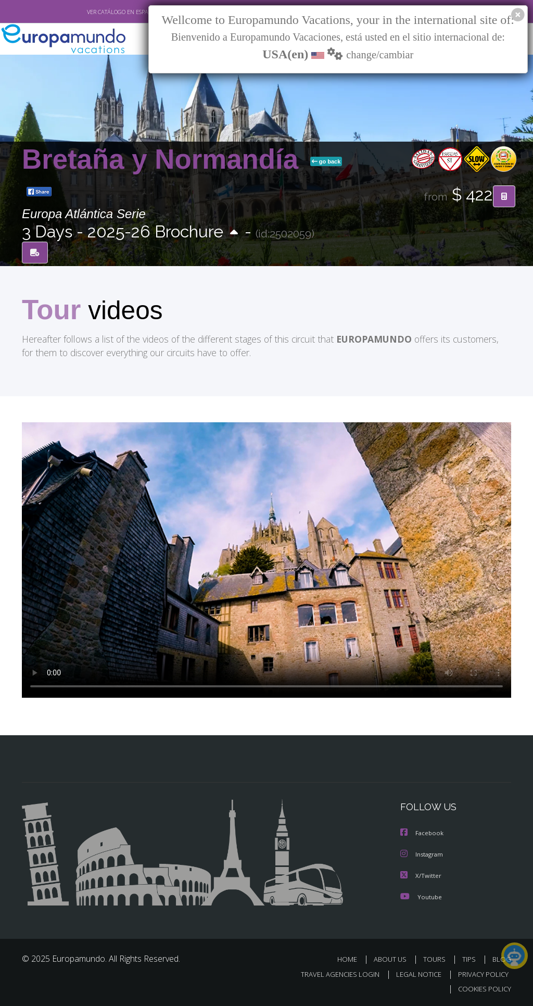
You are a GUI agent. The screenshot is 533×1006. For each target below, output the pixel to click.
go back (326, 161)
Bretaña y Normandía (164, 159)
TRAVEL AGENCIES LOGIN (332, 974)
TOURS (436, 959)
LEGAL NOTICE (413, 974)
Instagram (423, 855)
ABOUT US (393, 959)
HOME (351, 959)
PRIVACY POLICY (481, 974)
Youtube (421, 897)
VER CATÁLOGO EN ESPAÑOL (99, 12)
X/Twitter (421, 876)
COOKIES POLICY (482, 988)
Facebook (422, 834)
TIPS (470, 959)
